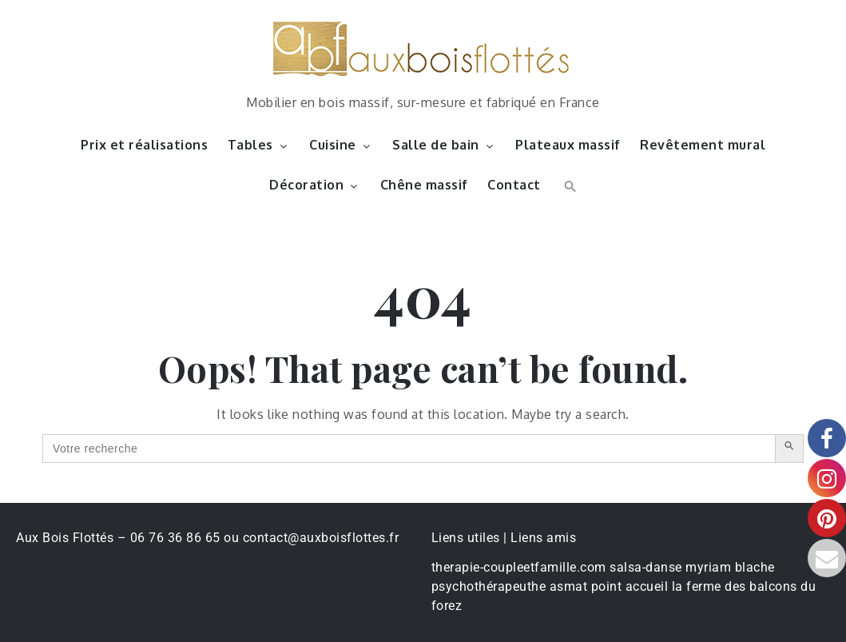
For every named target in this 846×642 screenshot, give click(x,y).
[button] (568, 185)
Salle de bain (444, 145)
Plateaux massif (568, 145)
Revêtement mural (702, 145)
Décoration (314, 185)
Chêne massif (424, 185)
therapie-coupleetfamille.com (518, 567)
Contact (514, 185)
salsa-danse (646, 567)
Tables (259, 145)
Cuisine (341, 145)
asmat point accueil (609, 586)
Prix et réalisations (144, 145)
